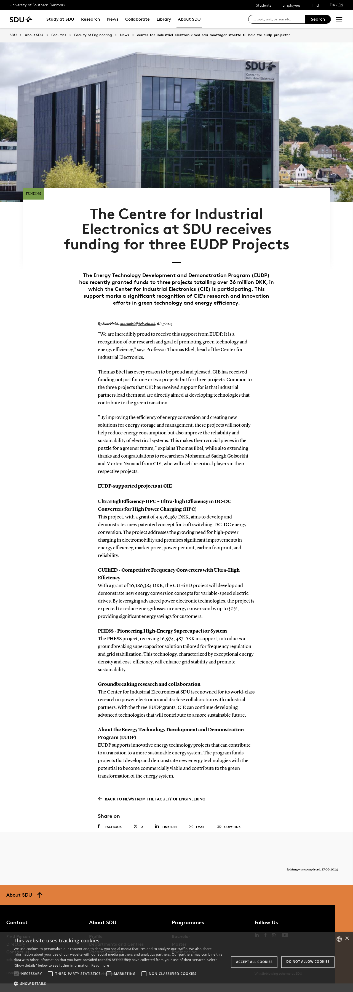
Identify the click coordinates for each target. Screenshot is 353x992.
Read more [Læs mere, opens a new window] (100, 965)
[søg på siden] (279, 19)
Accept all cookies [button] (254, 961)
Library (164, 19)
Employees (291, 5)
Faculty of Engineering (93, 35)
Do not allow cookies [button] (308, 961)
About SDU (189, 19)
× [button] (347, 939)
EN (340, 4)
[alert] (176, 962)
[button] (16, 973)
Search (318, 19)
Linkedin (166, 830)
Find (315, 5)
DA (332, 4)
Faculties (58, 35)
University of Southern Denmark (37, 4)
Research (90, 19)
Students (263, 5)
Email (197, 830)
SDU (13, 35)
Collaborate (137, 19)
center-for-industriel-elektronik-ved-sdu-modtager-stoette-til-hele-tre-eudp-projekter (213, 35)
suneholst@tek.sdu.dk (136, 327)
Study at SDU (60, 19)
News (112, 19)
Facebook (110, 830)
